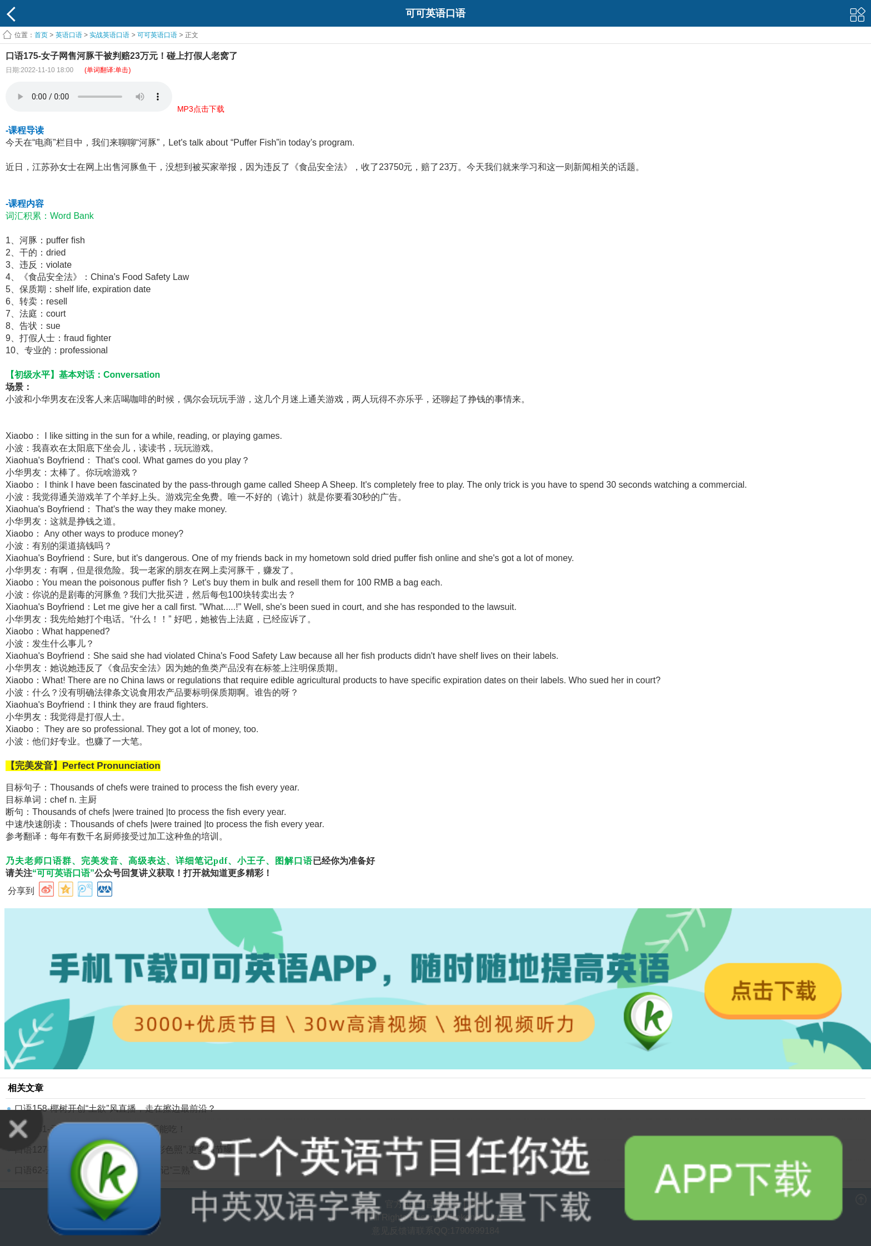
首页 (41, 35)
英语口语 (69, 35)
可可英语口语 (157, 35)
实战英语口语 (109, 35)
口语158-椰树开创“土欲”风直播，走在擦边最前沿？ (115, 1108)
